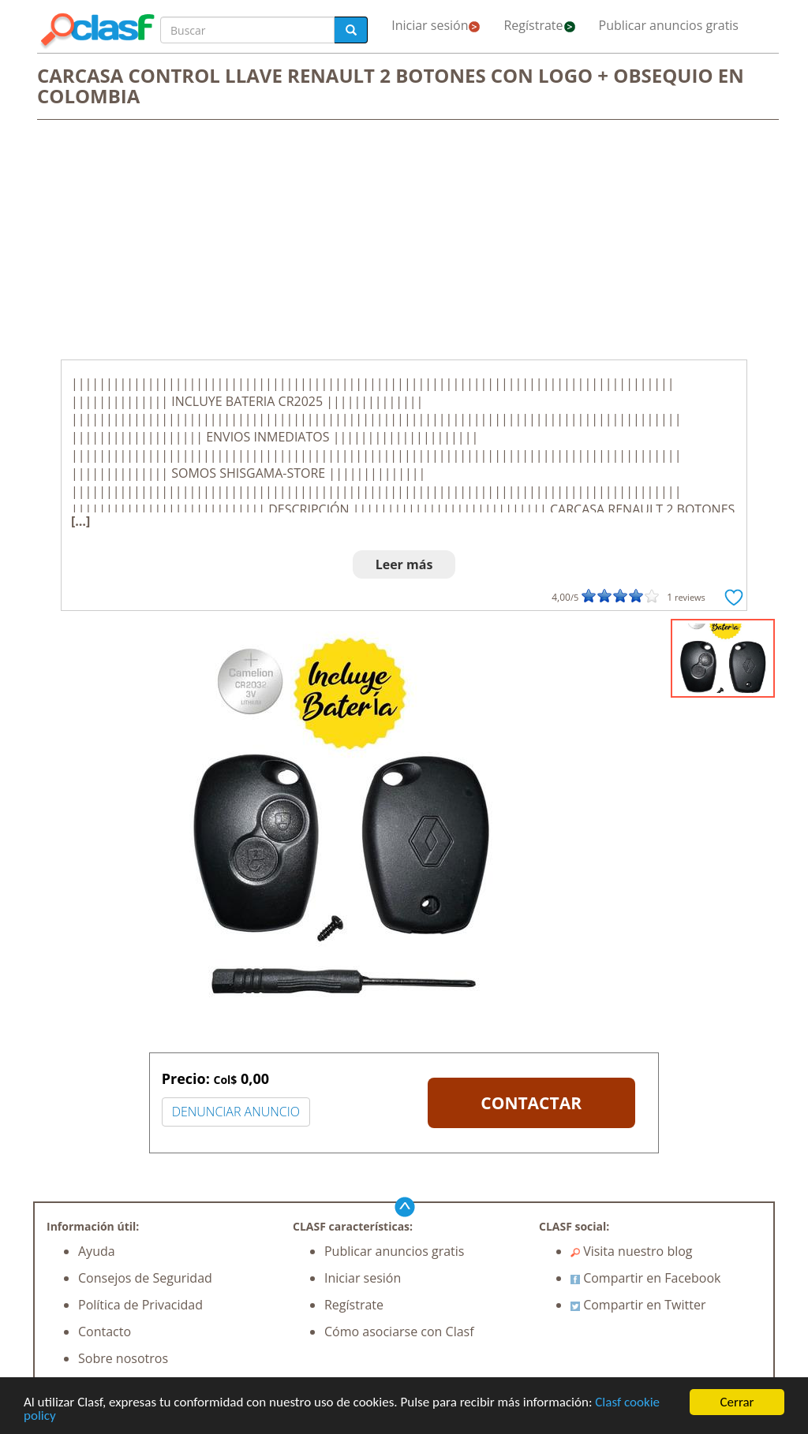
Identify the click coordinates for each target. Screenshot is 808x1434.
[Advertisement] (404, 241)
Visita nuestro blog (631, 1251)
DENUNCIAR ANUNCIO (236, 1111)
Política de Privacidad (140, 1304)
